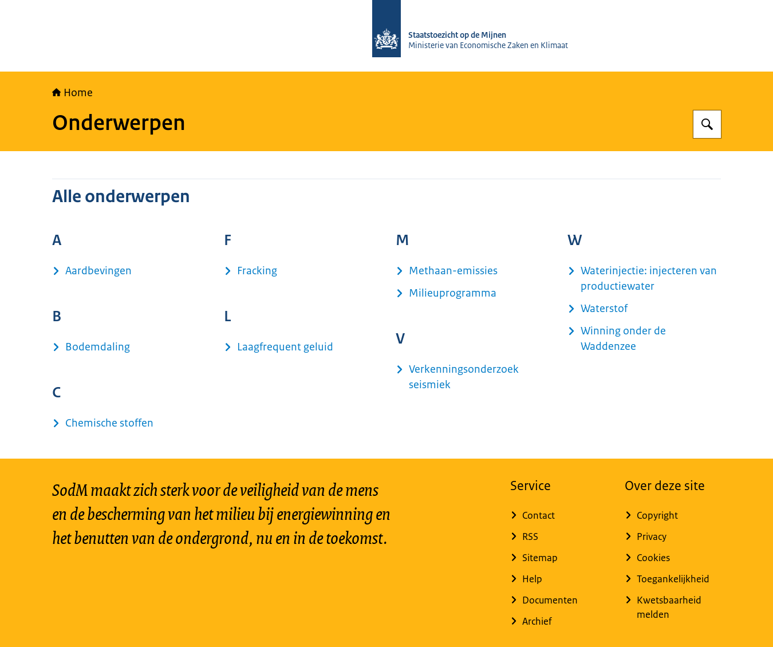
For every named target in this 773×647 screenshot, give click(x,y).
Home (72, 93)
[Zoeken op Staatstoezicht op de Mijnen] (707, 124)
